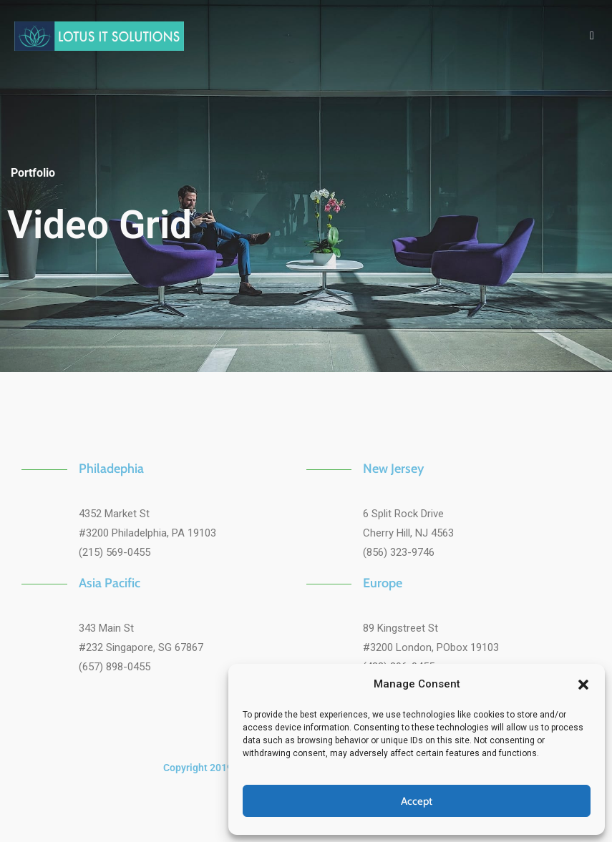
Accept (416, 801)
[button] (583, 684)
